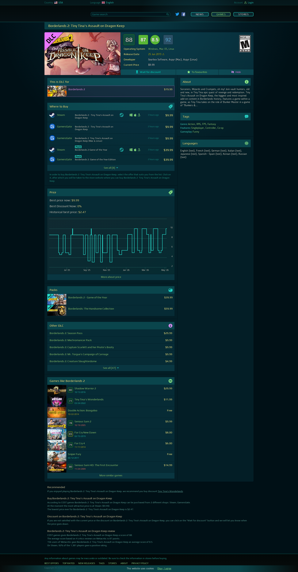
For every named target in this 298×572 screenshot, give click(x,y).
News (200, 14)
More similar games (110, 475)
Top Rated (68, 563)
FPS (204, 124)
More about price (111, 276)
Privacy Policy (140, 563)
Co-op (220, 128)
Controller (210, 128)
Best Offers (51, 563)
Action (191, 124)
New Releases (86, 563)
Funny (196, 131)
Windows (153, 49)
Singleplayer (197, 128)
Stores (243, 14)
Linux (171, 49)
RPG (199, 124)
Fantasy (212, 124)
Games (221, 14)
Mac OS (163, 49)
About (124, 563)
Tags (102, 563)
